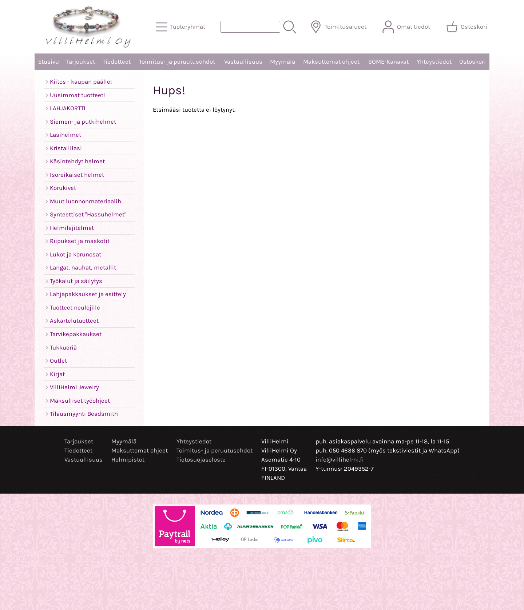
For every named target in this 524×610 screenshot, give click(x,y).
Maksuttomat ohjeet (331, 61)
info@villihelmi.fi (339, 459)
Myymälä (282, 61)
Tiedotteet (117, 61)
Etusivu (48, 61)
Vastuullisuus (243, 61)
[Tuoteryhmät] (181, 27)
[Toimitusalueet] (339, 27)
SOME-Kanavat (388, 61)
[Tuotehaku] (250, 27)
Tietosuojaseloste (201, 459)
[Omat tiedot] (407, 27)
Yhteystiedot (434, 61)
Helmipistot (127, 459)
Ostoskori (472, 61)
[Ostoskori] (467, 27)
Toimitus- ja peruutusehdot (177, 61)
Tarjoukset (80, 61)
